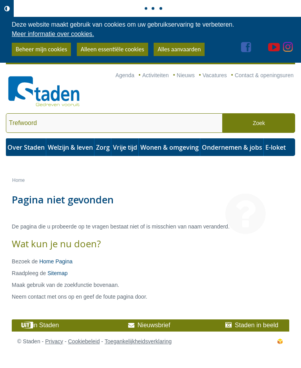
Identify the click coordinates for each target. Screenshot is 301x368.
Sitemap (57, 273)
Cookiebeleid (84, 341)
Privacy (54, 341)
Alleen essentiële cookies (112, 49)
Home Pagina (56, 261)
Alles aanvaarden (179, 49)
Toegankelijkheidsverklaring (138, 341)
